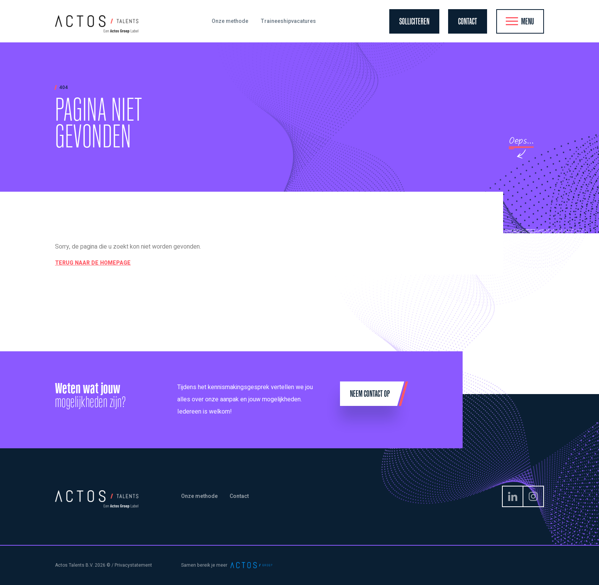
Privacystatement (133, 565)
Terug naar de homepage (93, 263)
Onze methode (199, 496)
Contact (239, 496)
